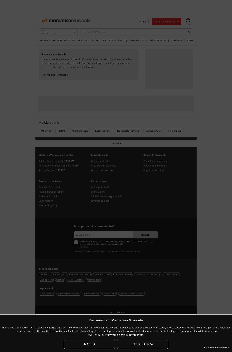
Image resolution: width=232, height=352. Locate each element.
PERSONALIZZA (142, 344)
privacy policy (116, 334)
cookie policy (136, 334)
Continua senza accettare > (216, 347)
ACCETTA (89, 344)
